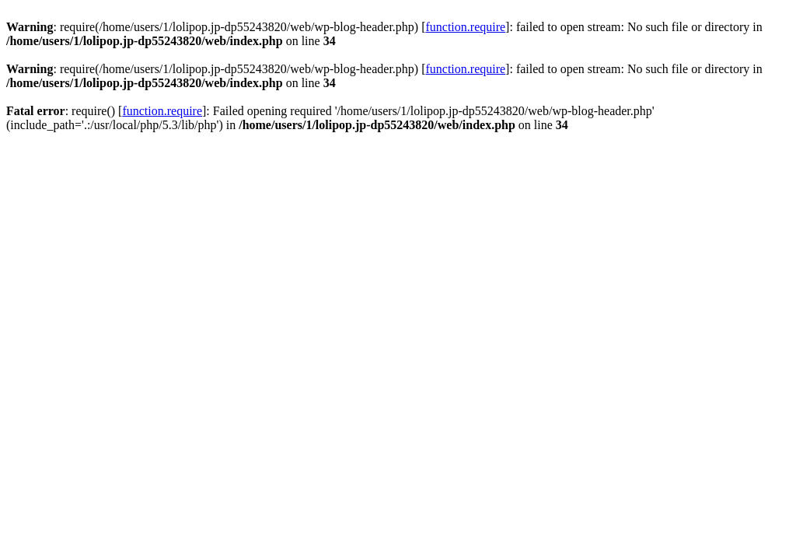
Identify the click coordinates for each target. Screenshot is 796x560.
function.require (465, 26)
